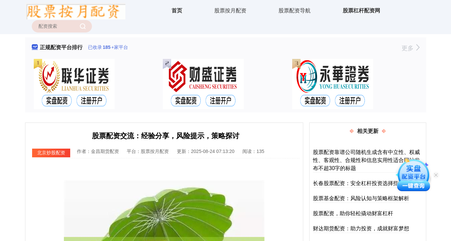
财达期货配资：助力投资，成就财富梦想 (361, 228)
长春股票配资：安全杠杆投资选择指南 (358, 183)
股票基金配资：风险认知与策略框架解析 (361, 198)
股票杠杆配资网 (361, 10)
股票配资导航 (294, 10)
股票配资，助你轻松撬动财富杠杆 (353, 213)
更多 (410, 48)
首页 (177, 10)
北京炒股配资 (51, 152)
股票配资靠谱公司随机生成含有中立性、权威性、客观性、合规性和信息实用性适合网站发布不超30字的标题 (366, 160)
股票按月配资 (230, 10)
